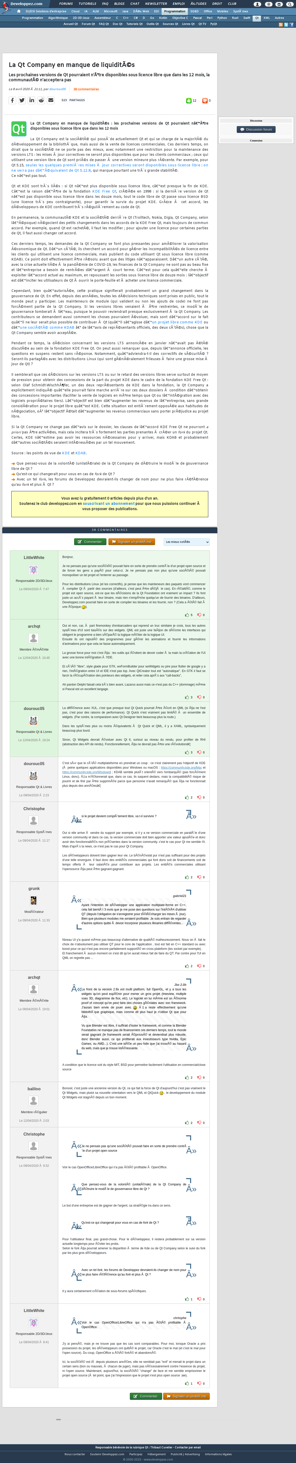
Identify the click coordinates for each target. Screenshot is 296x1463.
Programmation (174, 11)
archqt (34, 636)
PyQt (213, 24)
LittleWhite (34, 567)
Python (222, 18)
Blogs (119, 4)
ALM (96, 11)
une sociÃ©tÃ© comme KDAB (47, 330)
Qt (256, 18)
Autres (279, 18)
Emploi (178, 4)
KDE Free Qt (104, 195)
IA (85, 11)
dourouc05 (57, 92)
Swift (246, 18)
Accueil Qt (71, 24)
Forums (66, 4)
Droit (217, 4)
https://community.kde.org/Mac (181, 777)
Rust (235, 18)
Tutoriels (87, 4)
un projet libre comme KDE (177, 325)
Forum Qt (88, 24)
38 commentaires (86, 93)
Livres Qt (188, 24)
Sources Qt (170, 24)
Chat (135, 4)
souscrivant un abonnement (109, 507)
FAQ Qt (104, 24)
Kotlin (163, 18)
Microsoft (110, 11)
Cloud (75, 11)
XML (266, 18)
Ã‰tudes (198, 4)
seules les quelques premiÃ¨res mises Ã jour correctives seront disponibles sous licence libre (113, 168)
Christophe (34, 818)
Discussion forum (256, 130)
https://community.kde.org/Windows (86, 781)
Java (125, 11)
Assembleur (102, 18)
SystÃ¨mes (240, 11)
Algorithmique (58, 18)
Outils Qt (152, 24)
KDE (66, 456)
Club (231, 4)
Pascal (197, 18)
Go (152, 18)
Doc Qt (117, 24)
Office (208, 11)
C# (136, 18)
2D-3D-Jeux (81, 18)
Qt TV (202, 24)
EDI (156, 11)
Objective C (180, 18)
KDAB (80, 456)
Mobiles (222, 11)
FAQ (105, 4)
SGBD (194, 11)
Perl (209, 18)
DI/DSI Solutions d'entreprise (46, 11)
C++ (126, 18)
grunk (34, 898)
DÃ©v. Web (141, 11)
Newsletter (156, 4)
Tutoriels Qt (134, 24)
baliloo (34, 1098)
